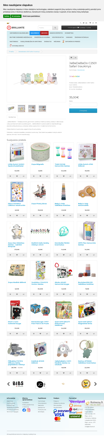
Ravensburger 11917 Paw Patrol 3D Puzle (40, 322)
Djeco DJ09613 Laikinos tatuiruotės (16, 204)
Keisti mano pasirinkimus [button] (31, 16)
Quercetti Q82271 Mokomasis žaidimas (62, 323)
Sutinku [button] (6, 16)
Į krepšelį (83, 111)
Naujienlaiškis (58, 407)
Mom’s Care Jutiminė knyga (14, 322)
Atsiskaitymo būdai (13, 407)
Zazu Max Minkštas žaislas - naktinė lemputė (16, 244)
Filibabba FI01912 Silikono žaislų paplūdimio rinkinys (16, 363)
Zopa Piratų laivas (39, 204)
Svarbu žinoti (11, 403)
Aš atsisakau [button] (16, 16)
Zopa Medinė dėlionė (17, 282)
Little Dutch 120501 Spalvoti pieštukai (16, 165)
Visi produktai (42, 403)
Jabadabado (81, 70)
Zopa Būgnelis (37, 164)
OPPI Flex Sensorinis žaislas (87, 244)
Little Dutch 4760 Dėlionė (85, 165)
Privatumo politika (13, 409)
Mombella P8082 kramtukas (62, 244)
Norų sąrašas (58, 405)
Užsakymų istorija (59, 403)
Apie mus (10, 401)
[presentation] (8, 384)
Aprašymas (12, 117)
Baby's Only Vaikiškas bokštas (62, 204)
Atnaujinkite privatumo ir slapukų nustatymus (21, 434)
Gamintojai (41, 401)
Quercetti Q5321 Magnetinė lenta (85, 322)
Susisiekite (25, 402)
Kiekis (71, 101)
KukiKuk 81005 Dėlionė (37, 362)
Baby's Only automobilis (83, 204)
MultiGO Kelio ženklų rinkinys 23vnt (40, 244)
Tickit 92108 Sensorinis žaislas (62, 165)
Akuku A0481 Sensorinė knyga (62, 283)
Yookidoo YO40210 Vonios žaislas (39, 283)
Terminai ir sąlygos (12, 411)
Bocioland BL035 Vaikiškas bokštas (86, 283)
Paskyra (56, 401)
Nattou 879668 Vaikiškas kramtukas (87, 362)
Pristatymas (10, 405)
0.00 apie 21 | (79, 27)
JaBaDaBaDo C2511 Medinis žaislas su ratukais (63, 363)
